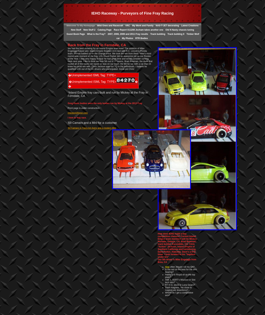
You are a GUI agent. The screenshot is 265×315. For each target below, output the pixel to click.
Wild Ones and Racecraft (110, 25)
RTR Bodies (141, 38)
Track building (157, 34)
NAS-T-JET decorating (167, 25)
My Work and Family (142, 25)
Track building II (175, 34)
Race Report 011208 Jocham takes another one (138, 30)
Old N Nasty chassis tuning (179, 30)
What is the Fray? (96, 34)
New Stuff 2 (89, 30)
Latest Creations (190, 25)
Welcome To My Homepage (80, 25)
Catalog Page (105, 30)
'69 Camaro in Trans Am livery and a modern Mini (92, 128)
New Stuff (76, 30)
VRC (127, 25)
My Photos (127, 38)
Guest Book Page (76, 34)
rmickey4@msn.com (78, 113)
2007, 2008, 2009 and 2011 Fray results (128, 34)
